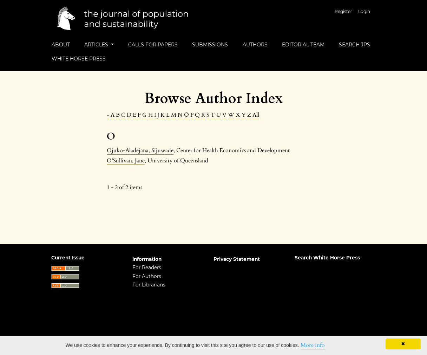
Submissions (210, 44)
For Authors (146, 276)
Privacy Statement (237, 259)
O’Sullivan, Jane (126, 160)
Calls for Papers (153, 44)
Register (343, 11)
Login (364, 11)
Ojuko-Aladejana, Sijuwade (140, 150)
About (61, 44)
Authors (255, 44)
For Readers (146, 267)
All (255, 115)
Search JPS (354, 44)
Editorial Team (303, 44)
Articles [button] (97, 44)
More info (313, 345)
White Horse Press (79, 59)
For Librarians (148, 285)
